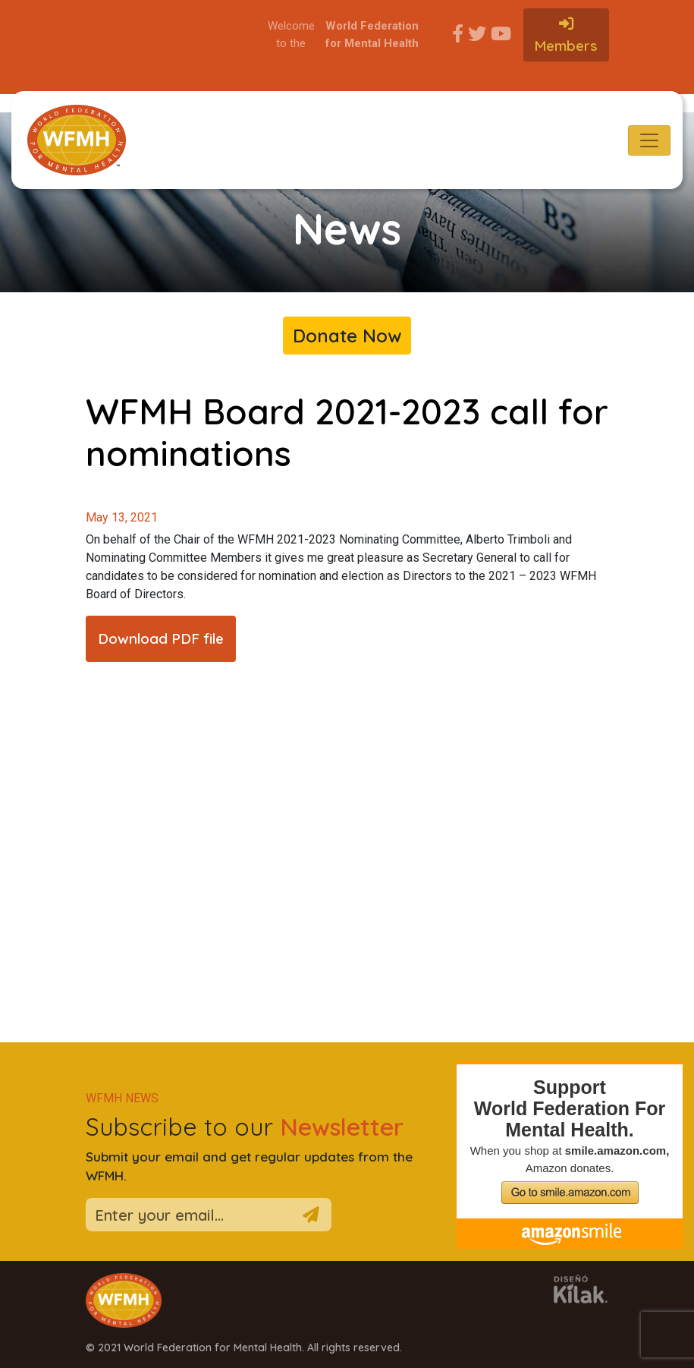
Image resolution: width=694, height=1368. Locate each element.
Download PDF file (161, 638)
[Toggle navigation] (649, 140)
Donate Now (347, 335)
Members (566, 35)
